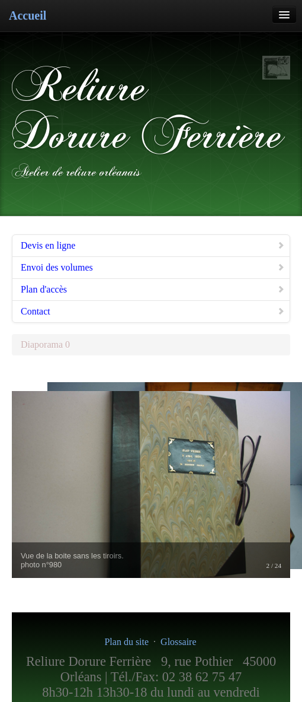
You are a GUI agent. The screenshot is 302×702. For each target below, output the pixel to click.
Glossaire (178, 642)
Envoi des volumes (153, 267)
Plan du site (126, 642)
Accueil (27, 15)
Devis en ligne (153, 245)
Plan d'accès (153, 289)
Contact (153, 311)
